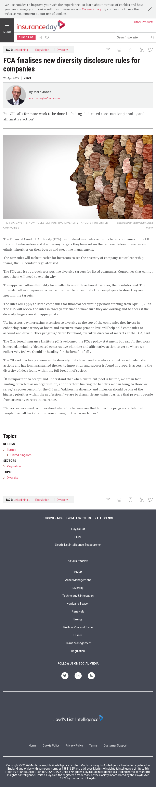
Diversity (62, 49)
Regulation (42, 49)
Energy (78, 619)
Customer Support (115, 745)
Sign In (40, 37)
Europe (11, 450)
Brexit (78, 572)
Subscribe (26, 37)
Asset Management (78, 580)
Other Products (144, 22)
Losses (78, 635)
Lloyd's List (78, 529)
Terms (93, 745)
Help (47, 37)
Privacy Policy (74, 745)
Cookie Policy (91, 9)
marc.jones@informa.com (44, 98)
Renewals (78, 611)
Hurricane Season (78, 603)
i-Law (78, 536)
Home (33, 745)
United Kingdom (23, 49)
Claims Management (78, 643)
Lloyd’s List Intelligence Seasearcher (78, 544)
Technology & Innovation (78, 595)
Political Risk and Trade (78, 627)
